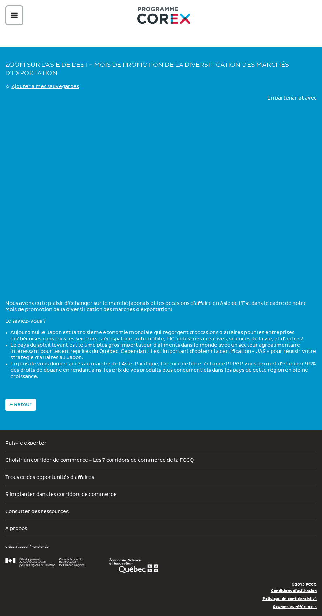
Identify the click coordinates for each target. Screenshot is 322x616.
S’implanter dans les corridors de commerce (61, 494)
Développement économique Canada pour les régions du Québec (45, 562)
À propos (16, 528)
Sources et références (295, 607)
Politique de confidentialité (289, 599)
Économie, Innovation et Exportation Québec (134, 565)
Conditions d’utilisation (294, 591)
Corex (163, 16)
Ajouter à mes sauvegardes (45, 86)
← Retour (20, 404)
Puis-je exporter (26, 443)
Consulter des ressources (37, 511)
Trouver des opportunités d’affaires (49, 477)
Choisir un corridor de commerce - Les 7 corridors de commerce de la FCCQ (99, 460)
